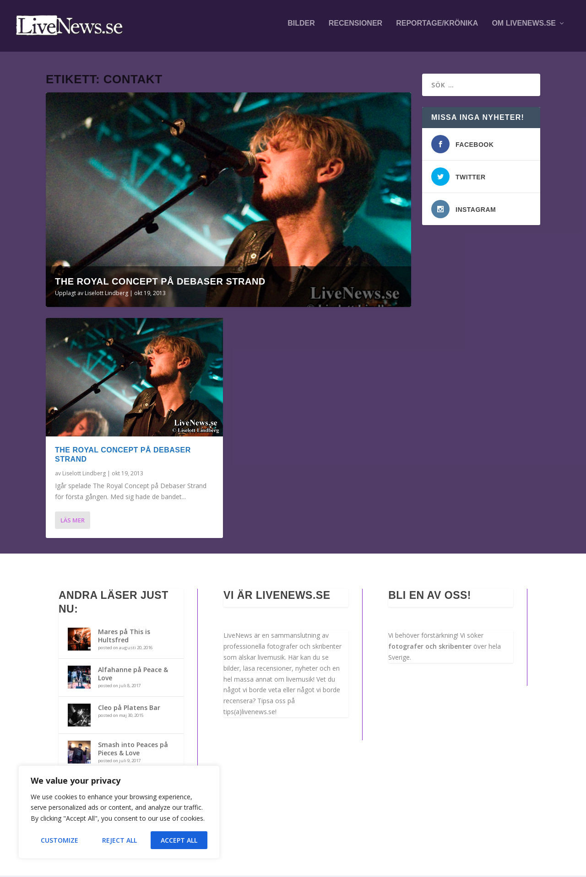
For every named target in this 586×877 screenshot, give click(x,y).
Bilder (301, 28)
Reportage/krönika (437, 28)
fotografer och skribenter (430, 647)
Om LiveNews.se (524, 28)
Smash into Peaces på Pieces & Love (133, 750)
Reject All (119, 840)
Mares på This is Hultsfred (124, 637)
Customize (59, 840)
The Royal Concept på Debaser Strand (160, 283)
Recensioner (355, 28)
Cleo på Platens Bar (129, 709)
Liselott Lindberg (106, 294)
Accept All (179, 840)
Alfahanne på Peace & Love (133, 675)
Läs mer (72, 521)
